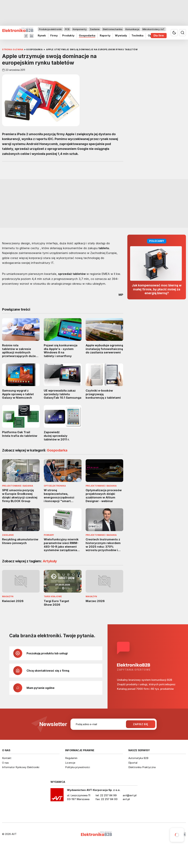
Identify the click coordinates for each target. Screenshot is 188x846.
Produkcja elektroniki (50, 29)
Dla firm (159, 35)
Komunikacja (132, 29)
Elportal (132, 762)
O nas (5, 762)
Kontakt (6, 758)
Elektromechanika (112, 29)
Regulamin (71, 758)
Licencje (70, 762)
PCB (67, 29)
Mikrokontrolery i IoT (153, 29)
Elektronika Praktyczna (142, 767)
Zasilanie (95, 29)
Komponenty (80, 29)
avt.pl (126, 799)
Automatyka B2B (138, 758)
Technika (137, 35)
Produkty (68, 35)
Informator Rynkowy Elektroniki (20, 767)
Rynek (42, 35)
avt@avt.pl (129, 795)
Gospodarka (87, 35)
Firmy (54, 35)
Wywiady (121, 35)
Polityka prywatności (77, 767)
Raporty (105, 35)
